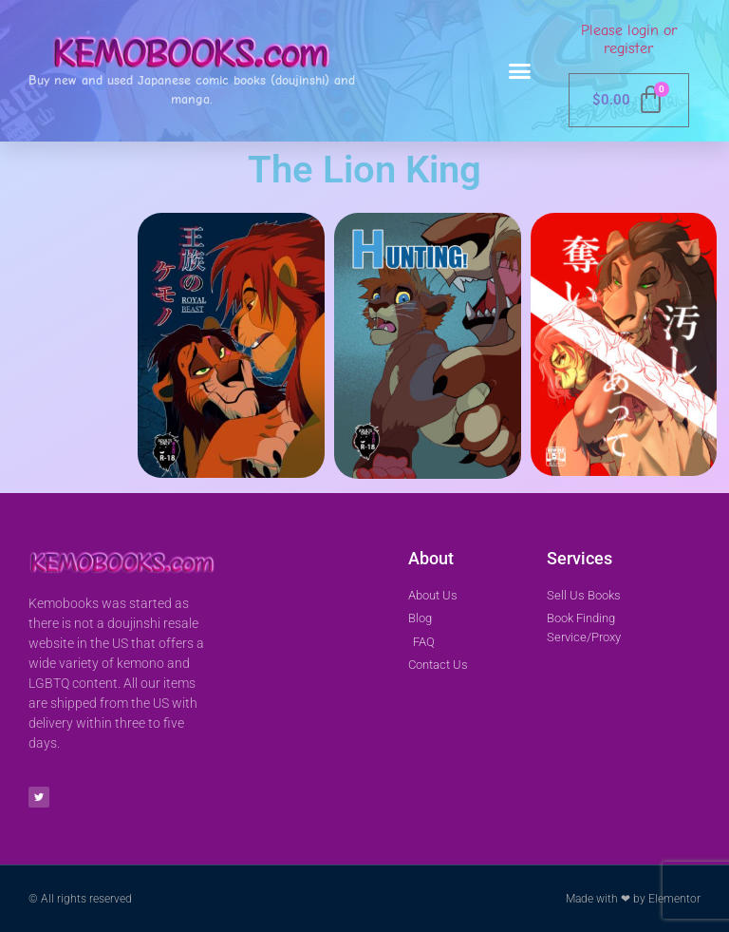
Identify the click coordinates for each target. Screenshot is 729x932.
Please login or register (629, 39)
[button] (520, 71)
